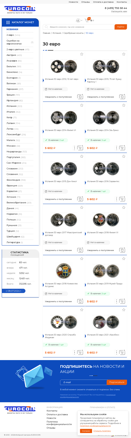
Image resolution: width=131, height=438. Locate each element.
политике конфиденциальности (95, 426)
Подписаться (116, 382)
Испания (57, 33)
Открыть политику (102, 431)
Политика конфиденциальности (59, 423)
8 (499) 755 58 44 (116, 8)
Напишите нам (119, 11)
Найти (120, 27)
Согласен (86, 431)
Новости (73, 2)
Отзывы (85, 2)
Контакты (122, 2)
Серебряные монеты (73, 33)
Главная (46, 33)
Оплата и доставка (103, 2)
